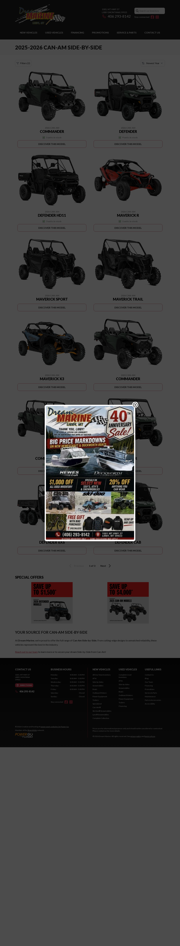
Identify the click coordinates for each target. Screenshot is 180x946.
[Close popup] (135, 405)
